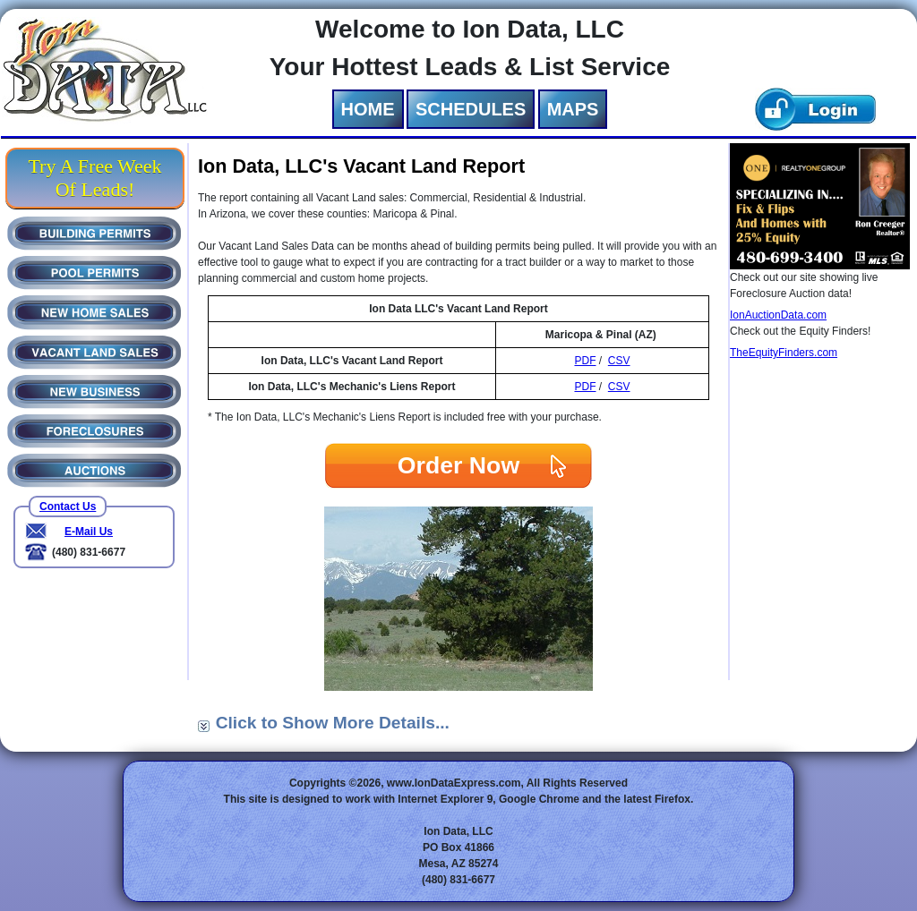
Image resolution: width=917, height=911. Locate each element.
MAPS (573, 109)
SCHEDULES (471, 109)
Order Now (458, 465)
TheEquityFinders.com (783, 352)
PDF (585, 360)
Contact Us (67, 506)
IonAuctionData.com (778, 315)
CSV (619, 360)
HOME (368, 109)
